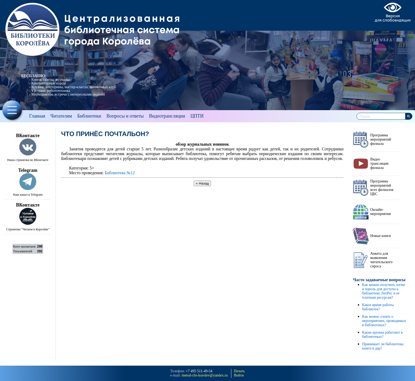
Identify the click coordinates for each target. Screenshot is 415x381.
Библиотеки (89, 116)
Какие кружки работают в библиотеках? (382, 334)
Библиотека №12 (120, 173)
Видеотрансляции (167, 116)
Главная (37, 116)
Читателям (61, 116)
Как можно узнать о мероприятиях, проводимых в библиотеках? (384, 321)
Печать (239, 371)
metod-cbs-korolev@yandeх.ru (205, 375)
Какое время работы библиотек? (378, 307)
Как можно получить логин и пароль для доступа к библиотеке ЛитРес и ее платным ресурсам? (383, 291)
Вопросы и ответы (125, 116)
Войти (239, 375)
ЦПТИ (197, 116)
